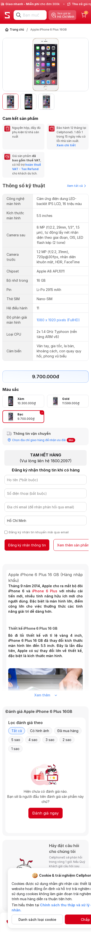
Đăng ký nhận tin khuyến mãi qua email (39, 532)
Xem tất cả (76, 186)
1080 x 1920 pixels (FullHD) (58, 320)
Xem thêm (45, 695)
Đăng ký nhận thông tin (27, 545)
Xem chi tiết (66, 145)
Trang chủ (17, 29)
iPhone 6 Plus (44, 591)
